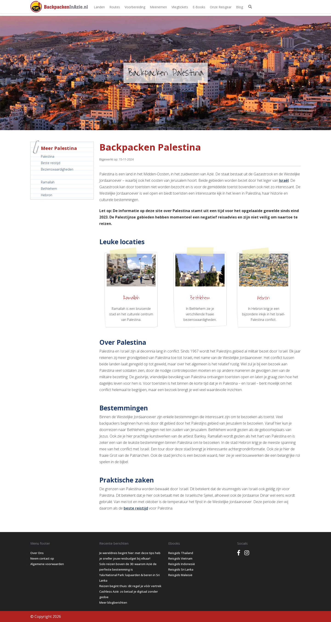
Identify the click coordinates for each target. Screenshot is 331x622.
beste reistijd (136, 508)
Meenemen (158, 7)
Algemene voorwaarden (47, 564)
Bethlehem (49, 188)
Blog (239, 7)
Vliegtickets (179, 7)
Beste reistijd (50, 163)
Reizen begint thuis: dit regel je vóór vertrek (130, 586)
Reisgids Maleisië (180, 575)
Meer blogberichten (113, 602)
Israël (284, 180)
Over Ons (37, 553)
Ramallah (47, 182)
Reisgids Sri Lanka (180, 569)
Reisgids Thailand (180, 553)
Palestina (47, 156)
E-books (199, 7)
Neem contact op (42, 558)
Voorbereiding (135, 7)
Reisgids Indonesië (181, 564)
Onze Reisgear (220, 7)
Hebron (46, 195)
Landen (99, 7)
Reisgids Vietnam (180, 558)
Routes (114, 7)
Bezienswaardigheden (57, 169)
